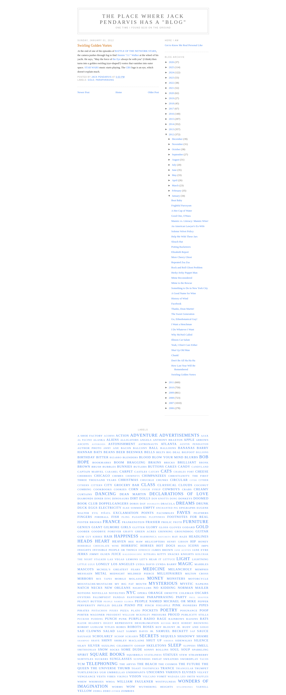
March (175, 185)
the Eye (117, 59)
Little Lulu (86, 564)
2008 (172, 397)
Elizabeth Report (180, 251)
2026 (172, 62)
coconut (201, 485)
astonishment (121, 444)
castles (140, 471)
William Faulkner (135, 681)
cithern (83, 485)
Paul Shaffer (199, 597)
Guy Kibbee (94, 537)
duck (82, 507)
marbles (201, 564)
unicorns (155, 672)
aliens (112, 439)
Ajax (205, 435)
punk (123, 618)
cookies (120, 489)
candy (184, 466)
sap (192, 631)
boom (119, 462)
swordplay (189, 658)
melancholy (180, 569)
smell (203, 645)
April (175, 180)
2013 (172, 129)
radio (149, 618)
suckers (101, 658)
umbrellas (116, 672)
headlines (199, 536)
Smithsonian (86, 650)
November (178, 144)
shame (202, 636)
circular (179, 479)
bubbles (109, 466)
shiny (106, 640)
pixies (113, 610)
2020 (172, 93)
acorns (109, 436)
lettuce (169, 559)
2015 (172, 118)
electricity (110, 507)
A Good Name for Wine (183, 293)
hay (175, 536)
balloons (168, 448)
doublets (153, 504)
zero (107, 690)
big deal (173, 452)
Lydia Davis (145, 564)
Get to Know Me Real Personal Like (184, 45)
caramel (111, 472)
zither (116, 691)
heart (102, 541)
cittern (96, 485)
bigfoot (188, 452)
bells (149, 452)
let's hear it (150, 559)
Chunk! (175, 355)
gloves (175, 527)
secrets (149, 635)
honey (203, 541)
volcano (149, 676)
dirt (134, 498)
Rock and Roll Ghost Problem (186, 267)
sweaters (171, 658)
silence (201, 640)
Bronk (204, 462)
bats (98, 452)
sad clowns (89, 631)
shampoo (83, 641)
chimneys (133, 476)
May (174, 175)
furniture (196, 521)
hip (193, 541)
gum (80, 536)
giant (97, 527)
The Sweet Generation (182, 313)
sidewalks (183, 640)
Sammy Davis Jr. (140, 631)
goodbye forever (106, 531)
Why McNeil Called (181, 334)
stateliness (153, 655)
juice (116, 554)
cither (204, 480)
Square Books (107, 654)
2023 (172, 77)
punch (111, 618)
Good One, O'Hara (180, 215)
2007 (172, 402)
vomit (162, 676)
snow (103, 649)
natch (83, 587)
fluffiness (157, 517)
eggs (93, 507)
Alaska (99, 439)
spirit (82, 654)
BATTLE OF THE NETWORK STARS (135, 50)
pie (140, 605)
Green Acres (145, 531)
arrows (202, 439)
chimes (118, 475)
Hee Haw (135, 541)
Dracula (168, 503)
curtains (84, 494)
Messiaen (84, 573)
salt (120, 631)
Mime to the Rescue (181, 282)
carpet (126, 471)
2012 (172, 134)
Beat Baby (176, 200)
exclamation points (133, 512)
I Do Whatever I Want (182, 329)
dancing (105, 493)
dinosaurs (120, 498)
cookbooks (102, 489)
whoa (110, 681)
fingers (84, 516)
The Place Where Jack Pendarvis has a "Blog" (143, 19)
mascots (85, 569)
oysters (84, 597)
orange (156, 592)
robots (134, 626)
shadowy (186, 636)
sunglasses (121, 658)
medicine (154, 568)
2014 (172, 124)
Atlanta (169, 444)
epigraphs (187, 507)
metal (101, 573)
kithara (150, 554)
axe (116, 448)
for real (199, 516)
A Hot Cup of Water (181, 210)
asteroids (98, 444)
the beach (147, 664)
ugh (103, 672)
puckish (83, 619)
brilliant (187, 462)
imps (205, 545)
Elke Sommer (132, 508)
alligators (129, 439)
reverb (166, 623)
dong (174, 498)
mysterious (163, 583)
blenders (130, 457)
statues (170, 654)
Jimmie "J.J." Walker (128, 55)
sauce (203, 631)
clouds (185, 485)
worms (117, 686)
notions (84, 593)
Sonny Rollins (156, 649)
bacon (126, 448)
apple (189, 439)
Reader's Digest (100, 623)
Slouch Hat (177, 241)
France (112, 521)
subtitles (85, 658)
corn (133, 489)
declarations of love (179, 493)
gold (91, 80)
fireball (102, 516)
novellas (99, 593)
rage (162, 618)
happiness (126, 536)
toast (136, 668)
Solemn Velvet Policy (182, 231)
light (183, 558)
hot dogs (165, 545)
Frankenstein (133, 522)
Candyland (200, 467)
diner (98, 498)
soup (185, 649)
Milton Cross (197, 573)
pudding (97, 619)
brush (96, 466)
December (177, 138)
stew (183, 654)
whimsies (96, 681)
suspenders (142, 659)
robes (121, 626)
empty (149, 507)
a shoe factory (90, 435)
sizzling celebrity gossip (123, 645)
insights (84, 549)
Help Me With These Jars (184, 236)
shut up (154, 640)
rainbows (176, 618)
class (148, 484)
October (176, 149)
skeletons (156, 645)
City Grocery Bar (121, 485)
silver (94, 645)
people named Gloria (119, 601)
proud (174, 614)
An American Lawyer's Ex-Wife (188, 226)
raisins (192, 618)
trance (167, 668)
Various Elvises (181, 672)
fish (115, 516)
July (174, 164)
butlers (140, 466)
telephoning (102, 663)
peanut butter (89, 601)
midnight (117, 573)
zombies (127, 690)
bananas (186, 447)
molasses (136, 578)
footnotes (177, 516)
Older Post (153, 92)
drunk (202, 503)
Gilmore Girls (117, 527)
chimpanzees (154, 475)
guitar (201, 531)
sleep (175, 645)
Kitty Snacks (168, 554)
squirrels (135, 654)
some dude (131, 649)
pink (176, 605)
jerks (82, 554)
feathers (201, 512)
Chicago (102, 475)
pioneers (190, 605)
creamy (201, 489)
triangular (184, 668)
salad (109, 631)
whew (82, 681)
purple (135, 618)
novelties (117, 593)
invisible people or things (115, 549)
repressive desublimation (137, 623)
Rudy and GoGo (196, 626)
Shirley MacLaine (129, 640)
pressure (159, 614)
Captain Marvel (90, 471)
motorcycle (198, 578)
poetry (169, 610)
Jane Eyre (200, 549)
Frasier (153, 522)
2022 (172, 82)
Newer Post (83, 92)
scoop (119, 636)
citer (193, 480)
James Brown (162, 549)
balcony (140, 448)
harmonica (148, 537)
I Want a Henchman (181, 324)
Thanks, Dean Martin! (182, 308)
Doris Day (138, 503)
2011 (172, 382)
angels (146, 439)
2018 (172, 103)
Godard (188, 527)
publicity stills (195, 614)
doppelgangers (114, 503)
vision (135, 676)
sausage (84, 636)
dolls (145, 498)
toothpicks (150, 668)
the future (189, 664)
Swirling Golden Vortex (183, 374)
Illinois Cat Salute (180, 339)
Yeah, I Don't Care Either (184, 344)
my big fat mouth (131, 583)
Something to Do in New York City (189, 288)
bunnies (124, 466)
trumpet (202, 668)
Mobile (120, 578)
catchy (154, 472)
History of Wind (179, 298)
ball (153, 447)
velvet (203, 672)
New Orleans (118, 587)
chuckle (147, 479)
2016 (172, 113)
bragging (136, 462)
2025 (172, 67)
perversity (86, 605)
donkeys (185, 498)
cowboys (171, 489)
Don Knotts (160, 498)
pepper (203, 601)
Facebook (176, 303)
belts (160, 452)
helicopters (155, 541)
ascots (83, 444)
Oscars (202, 592)
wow (130, 686)
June (174, 169)
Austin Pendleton (194, 444)
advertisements (179, 435)
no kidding (165, 587)
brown (83, 466)
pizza (124, 610)
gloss (163, 527)
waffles (202, 676)
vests (101, 676)
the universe (103, 668)
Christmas (128, 479)
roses (148, 626)
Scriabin (131, 636)
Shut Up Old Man (180, 350)
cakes (171, 466)
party (181, 597)
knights (187, 554)
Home (119, 92)
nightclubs (142, 587)
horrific (129, 545)
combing (84, 489)
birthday (86, 457)
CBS (128, 67)
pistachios (99, 610)
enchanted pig (167, 508)
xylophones (185, 687)
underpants (136, 672)
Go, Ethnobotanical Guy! (184, 319)
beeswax (135, 452)
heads (85, 541)
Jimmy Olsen (99, 554)
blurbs (191, 457)
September (178, 154)
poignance (188, 610)
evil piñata (101, 513)
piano (130, 605)
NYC (131, 592)
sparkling (200, 649)
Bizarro (116, 457)
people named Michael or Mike (165, 601)
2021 (172, 87)
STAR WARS (91, 67)
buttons (156, 466)
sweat (157, 658)
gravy (128, 531)
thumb (124, 668)
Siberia (169, 641)
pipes (204, 605)
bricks (169, 462)
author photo (89, 448)
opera (142, 593)
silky (81, 645)
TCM (81, 664)
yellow (84, 690)
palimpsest (102, 597)
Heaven (119, 541)
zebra (97, 691)
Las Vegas (115, 559)
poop (204, 610)
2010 (172, 387)
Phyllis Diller (110, 605)
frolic (166, 522)
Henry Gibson (177, 541)
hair (108, 536)
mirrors (85, 578)
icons (193, 545)
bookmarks (101, 462)
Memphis (202, 569)
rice (175, 623)
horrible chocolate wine (98, 546)
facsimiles (165, 512)
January (176, 195)
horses (147, 545)
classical (167, 485)
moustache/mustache (95, 583)
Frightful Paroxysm (181, 205)
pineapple (163, 605)
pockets (150, 610)
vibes (111, 676)
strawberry (199, 654)
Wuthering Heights (156, 686)
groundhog (184, 531)
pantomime (136, 597)
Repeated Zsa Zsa (180, 262)
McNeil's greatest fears (118, 569)
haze (183, 536)
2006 (172, 408)
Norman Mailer (193, 587)
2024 (172, 72)
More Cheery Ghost (181, 257)
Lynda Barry (166, 564)
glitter (138, 527)
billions (202, 452)
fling (126, 517)
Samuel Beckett (172, 631)
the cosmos (168, 664)
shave (95, 640)
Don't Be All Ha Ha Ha (183, 360)
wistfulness (166, 681)
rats (204, 618)
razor (82, 623)
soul (174, 649)
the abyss (127, 664)
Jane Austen (182, 550)
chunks (162, 479)
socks (114, 649)
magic (185, 563)
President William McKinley (128, 615)
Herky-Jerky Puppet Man (184, 272)
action (122, 435)
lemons (132, 559)
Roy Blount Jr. (168, 626)
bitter (102, 457)
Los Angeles (123, 564)
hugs (182, 545)
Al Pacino (84, 440)
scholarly (102, 636)
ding (107, 498)
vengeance (86, 676)
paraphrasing (105, 80)
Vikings (122, 676)
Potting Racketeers (181, 246)
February (177, 190)
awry (107, 448)
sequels (168, 636)
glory (152, 527)
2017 (172, 108)
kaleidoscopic (132, 554)
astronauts (148, 444)
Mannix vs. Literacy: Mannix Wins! (189, 220)
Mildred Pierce (141, 573)
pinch (149, 605)
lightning (200, 559)
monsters (176, 578)
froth (177, 522)
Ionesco (144, 550)
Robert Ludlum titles (96, 626)
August (176, 159)
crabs (187, 489)
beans (109, 452)
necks (97, 587)
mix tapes (104, 579)
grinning (165, 531)
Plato (135, 610)
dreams (185, 503)
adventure (144, 435)
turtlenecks (88, 672)
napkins (202, 583)
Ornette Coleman (179, 593)
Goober (83, 531)
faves (183, 512)
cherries (84, 475)
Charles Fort (184, 472)
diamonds (85, 498)
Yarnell (202, 687)
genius (83, 527)
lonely (103, 564)
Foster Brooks (89, 522)
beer (120, 452)
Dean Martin (133, 494)
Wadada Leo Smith (181, 676)
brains (154, 462)
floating (139, 516)
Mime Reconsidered (181, 277)
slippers (189, 646)
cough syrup (150, 489)
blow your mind (168, 457)
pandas (119, 597)
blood (145, 457)
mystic (186, 583)
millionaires (169, 573)
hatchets (164, 537)
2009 (172, 392)
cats (166, 471)
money (155, 578)
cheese (202, 471)
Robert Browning (195, 623)
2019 (172, 98)
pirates (83, 610)
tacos (204, 659)
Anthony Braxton (168, 439)
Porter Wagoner (91, 614)
